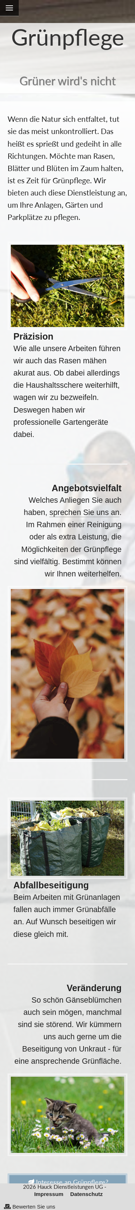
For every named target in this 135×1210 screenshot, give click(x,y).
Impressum (48, 1194)
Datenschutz (86, 1194)
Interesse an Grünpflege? (67, 1182)
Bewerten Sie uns (29, 1207)
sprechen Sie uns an (84, 512)
